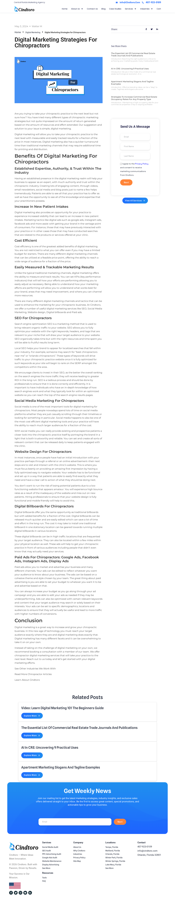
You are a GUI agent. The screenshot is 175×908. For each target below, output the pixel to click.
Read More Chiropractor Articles (33, 674)
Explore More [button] (32, 716)
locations (84, 606)
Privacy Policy (141, 164)
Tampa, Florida (111, 847)
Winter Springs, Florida (115, 861)
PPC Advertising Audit (51, 854)
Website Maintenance (51, 861)
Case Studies (115, 8)
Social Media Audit (50, 847)
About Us (77, 9)
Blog (103, 8)
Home (64, 8)
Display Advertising (50, 864)
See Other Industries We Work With (35, 668)
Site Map (77, 861)
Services (130, 9)
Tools (44, 878)
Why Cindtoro (79, 851)
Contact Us (92, 8)
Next (126, 182)
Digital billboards (24, 512)
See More (46, 868)
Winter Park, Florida (113, 857)
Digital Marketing (33, 32)
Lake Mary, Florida (113, 864)
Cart (159, 8)
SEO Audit (46, 851)
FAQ (44, 881)
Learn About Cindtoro (27, 679)
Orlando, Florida (112, 854)
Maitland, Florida (112, 851)
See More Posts (119, 46)
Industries (146, 9)
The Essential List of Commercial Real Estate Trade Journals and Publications (133, 54)
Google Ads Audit (49, 857)
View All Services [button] (135, 200)
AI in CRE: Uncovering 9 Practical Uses (130, 68)
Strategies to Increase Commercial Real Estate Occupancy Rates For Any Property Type (134, 98)
